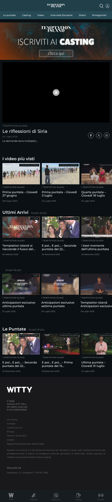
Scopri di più (39, 212)
